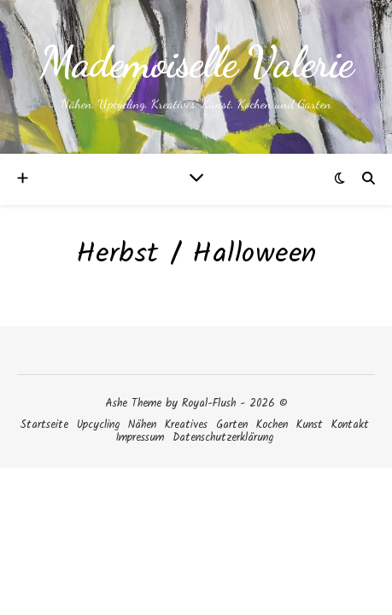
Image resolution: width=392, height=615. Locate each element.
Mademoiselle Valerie (196, 62)
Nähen (142, 425)
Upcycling (98, 425)
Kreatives (186, 425)
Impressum (139, 438)
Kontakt (350, 425)
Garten (232, 425)
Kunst (309, 425)
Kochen (272, 425)
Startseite (44, 425)
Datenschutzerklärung (223, 438)
